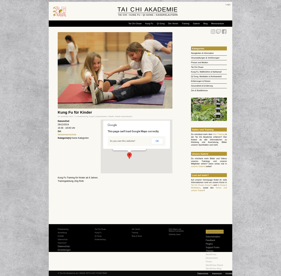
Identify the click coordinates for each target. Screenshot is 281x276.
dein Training (219, 134)
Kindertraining (82, 116)
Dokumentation (213, 236)
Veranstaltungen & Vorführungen (205, 58)
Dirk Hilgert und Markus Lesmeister (176, 230)
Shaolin (111, 116)
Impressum (62, 243)
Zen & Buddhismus (199, 90)
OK (157, 141)
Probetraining (63, 229)
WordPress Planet (214, 265)
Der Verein (136, 229)
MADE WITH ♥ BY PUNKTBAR (93, 273)
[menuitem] (228, 4)
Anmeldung (62, 233)
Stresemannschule (67, 134)
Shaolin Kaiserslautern (123, 116)
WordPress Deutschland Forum (212, 258)
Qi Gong (98, 236)
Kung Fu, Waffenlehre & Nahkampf (206, 72)
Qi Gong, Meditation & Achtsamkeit (206, 76)
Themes (209, 251)
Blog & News (137, 236)
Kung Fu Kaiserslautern (98, 116)
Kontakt (61, 236)
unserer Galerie (198, 166)
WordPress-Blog (213, 268)
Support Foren (213, 247)
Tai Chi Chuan (197, 67)
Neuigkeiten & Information (202, 53)
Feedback (210, 240)
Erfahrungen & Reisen (200, 81)
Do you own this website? (122, 141)
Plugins (209, 244)
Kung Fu (209, 185)
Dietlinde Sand (174, 234)
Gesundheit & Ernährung (202, 86)
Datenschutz (63, 239)
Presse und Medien (199, 62)
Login (228, 4)
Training (135, 233)
